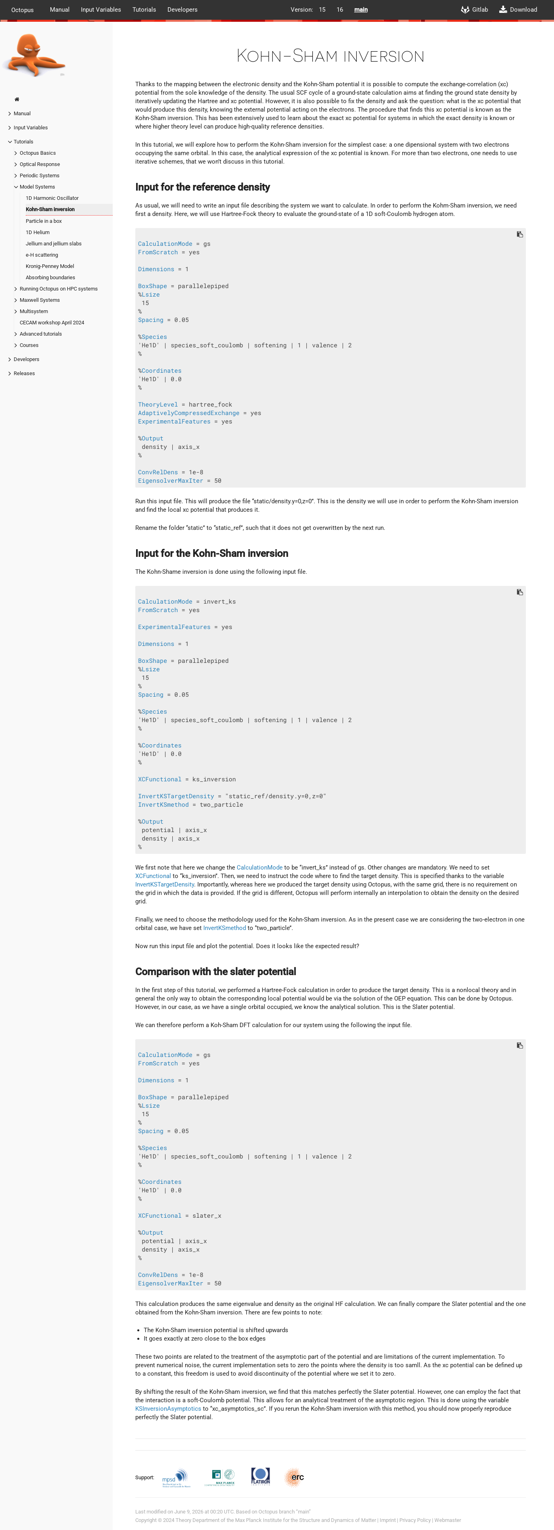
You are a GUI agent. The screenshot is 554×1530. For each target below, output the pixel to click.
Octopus (22, 9)
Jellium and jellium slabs (54, 244)
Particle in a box (44, 221)
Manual (60, 9)
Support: (145, 1477)
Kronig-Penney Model (50, 266)
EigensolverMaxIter (170, 480)
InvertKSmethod (163, 804)
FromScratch (158, 252)
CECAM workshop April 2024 (52, 323)
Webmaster (447, 1520)
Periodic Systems (40, 175)
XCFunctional (160, 779)
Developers (182, 9)
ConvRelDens (158, 472)
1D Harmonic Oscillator (52, 198)
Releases (24, 373)
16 (340, 9)
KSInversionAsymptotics (168, 1408)
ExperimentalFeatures (174, 421)
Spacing (150, 320)
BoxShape (152, 286)
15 (322, 9)
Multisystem (34, 311)
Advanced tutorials (41, 334)
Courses (29, 345)
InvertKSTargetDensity (176, 796)
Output (152, 438)
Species (154, 336)
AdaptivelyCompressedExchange (189, 413)
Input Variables (101, 9)
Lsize (151, 294)
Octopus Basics (38, 153)
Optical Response (40, 164)
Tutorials (144, 9)
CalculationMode (165, 243)
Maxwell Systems (40, 300)
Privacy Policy (415, 1520)
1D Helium (38, 232)
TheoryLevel (158, 404)
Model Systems (37, 187)
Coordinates (162, 370)
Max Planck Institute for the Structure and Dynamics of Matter (305, 1520)
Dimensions (156, 269)
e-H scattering (42, 255)
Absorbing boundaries (50, 277)
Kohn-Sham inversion (50, 209)
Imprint (388, 1520)
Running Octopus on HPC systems (59, 289)
